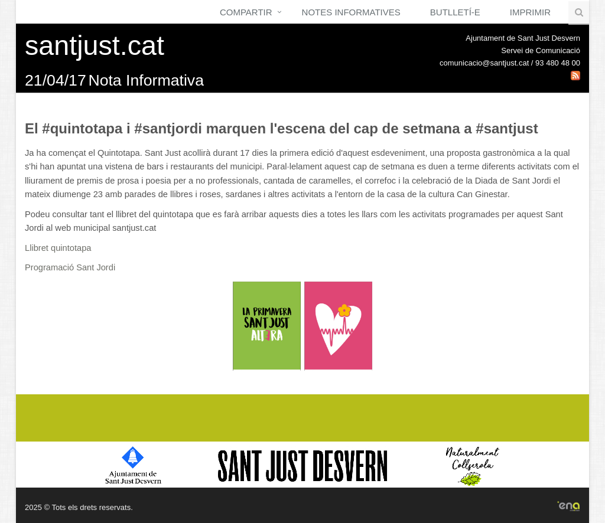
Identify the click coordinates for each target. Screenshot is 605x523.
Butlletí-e (455, 12)
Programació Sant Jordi (70, 267)
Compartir (246, 12)
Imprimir (530, 12)
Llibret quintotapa (58, 248)
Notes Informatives (351, 12)
